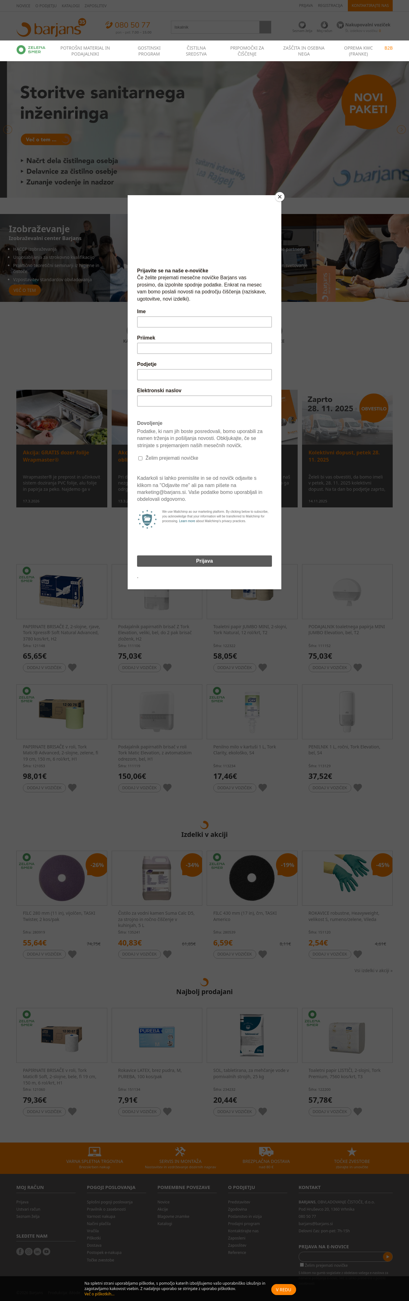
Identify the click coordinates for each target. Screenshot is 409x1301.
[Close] (279, 196)
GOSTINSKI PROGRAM (149, 51)
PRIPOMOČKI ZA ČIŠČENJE (247, 51)
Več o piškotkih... (99, 1294)
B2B (389, 48)
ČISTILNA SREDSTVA (196, 51)
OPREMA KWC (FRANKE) (358, 51)
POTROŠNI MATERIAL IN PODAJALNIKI (85, 51)
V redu (283, 1290)
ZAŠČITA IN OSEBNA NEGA (304, 51)
